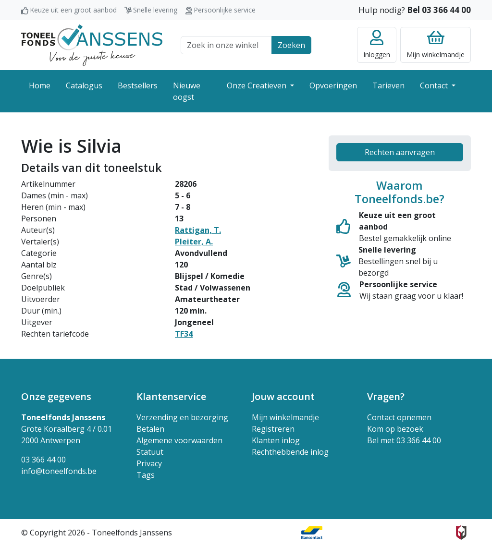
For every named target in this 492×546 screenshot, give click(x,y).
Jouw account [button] (283, 396)
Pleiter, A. (194, 241)
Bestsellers (138, 85)
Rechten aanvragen (400, 152)
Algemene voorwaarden (179, 440)
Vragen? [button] (386, 396)
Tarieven (388, 85)
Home (39, 85)
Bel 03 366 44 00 (439, 9)
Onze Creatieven (257, 85)
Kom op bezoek (395, 429)
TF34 (184, 333)
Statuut (149, 452)
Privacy (149, 463)
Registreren (273, 429)
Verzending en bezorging (182, 417)
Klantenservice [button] (171, 396)
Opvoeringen (333, 85)
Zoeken (291, 45)
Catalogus (84, 85)
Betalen (150, 429)
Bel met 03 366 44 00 (404, 440)
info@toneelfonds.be (59, 471)
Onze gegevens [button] (56, 396)
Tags (145, 475)
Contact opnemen (399, 417)
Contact (435, 85)
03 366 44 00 (43, 459)
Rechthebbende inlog (290, 452)
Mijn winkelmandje (285, 417)
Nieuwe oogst (186, 91)
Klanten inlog (276, 440)
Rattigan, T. (198, 230)
